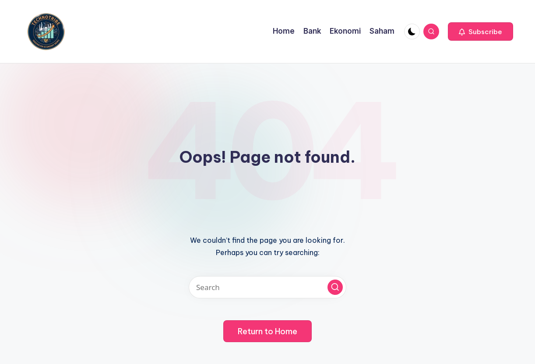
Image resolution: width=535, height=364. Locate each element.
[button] (480, 31)
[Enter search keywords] (267, 287)
